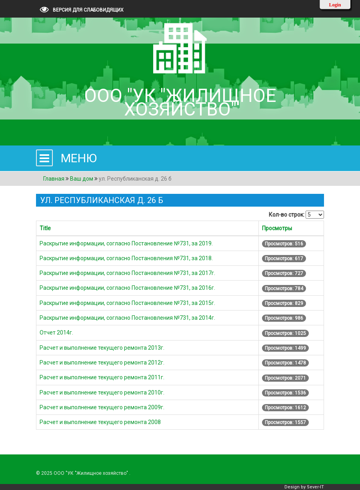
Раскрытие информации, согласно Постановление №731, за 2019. (126, 243)
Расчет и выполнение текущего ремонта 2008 (100, 422)
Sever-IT (315, 487)
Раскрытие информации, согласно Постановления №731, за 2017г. (127, 273)
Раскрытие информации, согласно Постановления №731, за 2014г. (127, 318)
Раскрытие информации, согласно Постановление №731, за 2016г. (127, 288)
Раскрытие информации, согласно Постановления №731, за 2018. (126, 258)
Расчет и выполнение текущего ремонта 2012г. (102, 362)
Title (45, 228)
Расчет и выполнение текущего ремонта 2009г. (102, 407)
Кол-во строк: (286, 214)
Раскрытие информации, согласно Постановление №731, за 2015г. (127, 303)
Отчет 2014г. (56, 332)
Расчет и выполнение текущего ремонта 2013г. (102, 348)
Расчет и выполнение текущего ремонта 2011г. (102, 377)
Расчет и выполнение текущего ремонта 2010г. (102, 392)
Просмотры (277, 228)
